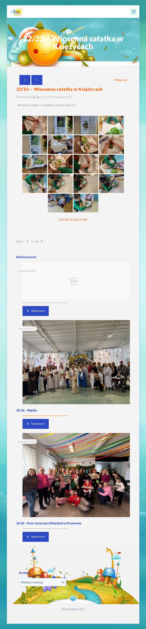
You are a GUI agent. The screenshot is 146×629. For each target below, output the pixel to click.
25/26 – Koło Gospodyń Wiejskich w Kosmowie (48, 523)
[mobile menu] (133, 11)
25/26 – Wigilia (26, 410)
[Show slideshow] (73, 219)
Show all (120, 80)
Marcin (40, 97)
